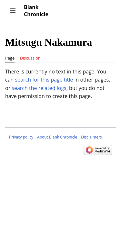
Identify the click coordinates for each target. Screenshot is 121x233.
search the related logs (39, 88)
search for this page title (44, 79)
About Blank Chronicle (57, 137)
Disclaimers (91, 137)
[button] (12, 10)
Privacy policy (21, 137)
